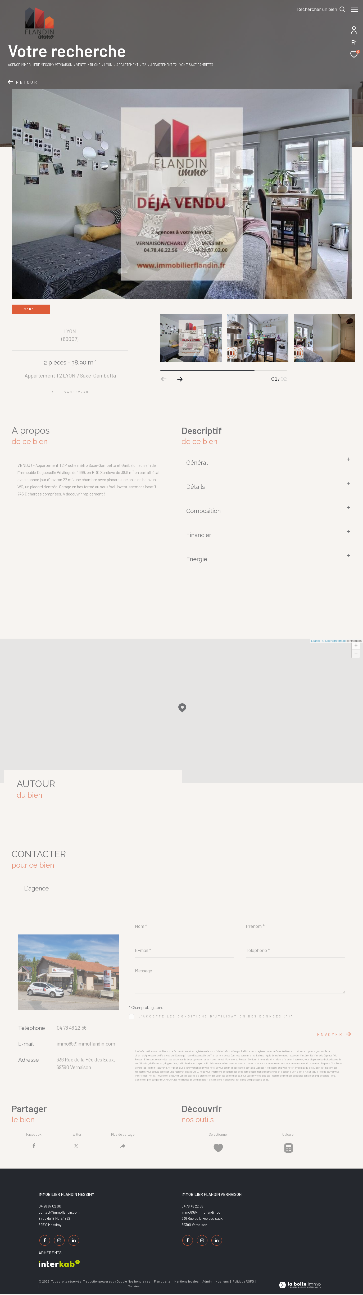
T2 (144, 65)
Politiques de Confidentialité (194, 1079)
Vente (81, 65)
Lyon (108, 65)
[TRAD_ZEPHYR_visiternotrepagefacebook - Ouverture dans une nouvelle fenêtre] (44, 1242)
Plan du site (162, 1282)
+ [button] (356, 646)
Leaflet (315, 640)
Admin (207, 1282)
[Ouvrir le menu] (354, 9)
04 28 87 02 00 (50, 1209)
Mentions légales (186, 1282)
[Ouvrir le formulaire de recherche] (318, 9)
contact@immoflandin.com (59, 1215)
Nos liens (222, 1282)
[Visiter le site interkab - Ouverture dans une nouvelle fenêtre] (59, 1263)
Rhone (95, 65)
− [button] (356, 654)
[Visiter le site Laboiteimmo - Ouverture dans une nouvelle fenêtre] (299, 1285)
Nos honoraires (139, 1282)
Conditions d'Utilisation (230, 1079)
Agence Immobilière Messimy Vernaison (40, 65)
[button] (179, 379)
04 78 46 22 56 (72, 1028)
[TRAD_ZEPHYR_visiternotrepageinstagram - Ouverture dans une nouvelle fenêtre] (58, 1242)
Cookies (134, 1286)
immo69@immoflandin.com (86, 1044)
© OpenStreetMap (334, 640)
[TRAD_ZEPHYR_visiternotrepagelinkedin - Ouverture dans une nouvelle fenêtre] (73, 1242)
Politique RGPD (243, 1282)
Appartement (127, 65)
